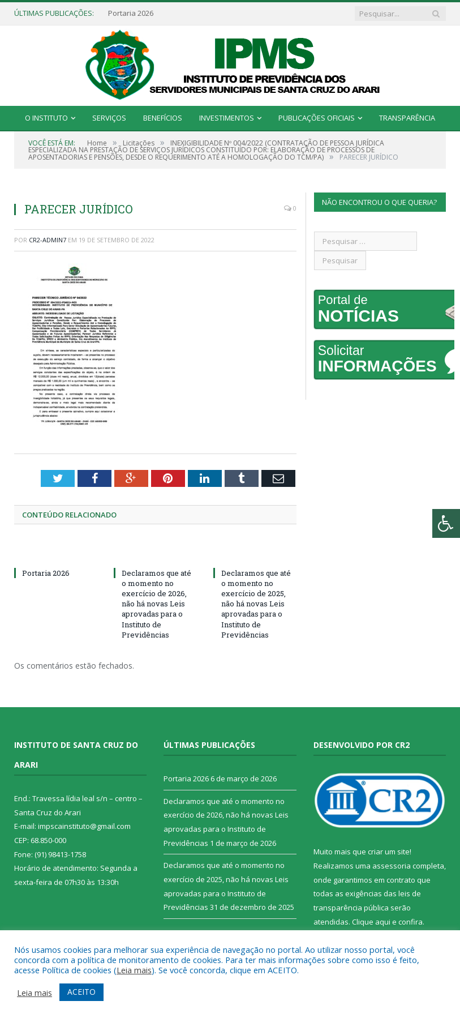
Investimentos (226, 118)
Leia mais (134, 970)
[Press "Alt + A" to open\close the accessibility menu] (446, 523)
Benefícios (162, 118)
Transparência (407, 118)
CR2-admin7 (47, 240)
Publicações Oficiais (316, 118)
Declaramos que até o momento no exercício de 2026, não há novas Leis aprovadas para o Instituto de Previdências (156, 604)
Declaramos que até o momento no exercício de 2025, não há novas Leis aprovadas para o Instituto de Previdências (256, 604)
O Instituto (46, 118)
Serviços (109, 118)
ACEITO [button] (81, 991)
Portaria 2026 (130, 13)
